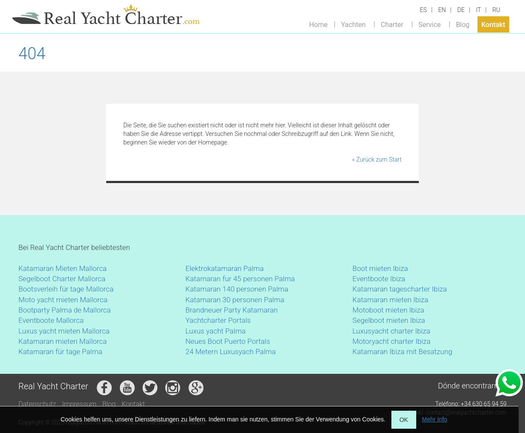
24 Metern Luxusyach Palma (230, 351)
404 (31, 53)
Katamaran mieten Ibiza (390, 299)
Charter (392, 24)
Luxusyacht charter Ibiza (391, 331)
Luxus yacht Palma (215, 331)
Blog (463, 24)
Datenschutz (37, 404)
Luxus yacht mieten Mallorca (64, 331)
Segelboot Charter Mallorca (61, 278)
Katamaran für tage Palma (60, 351)
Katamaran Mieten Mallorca (62, 268)
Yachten (353, 24)
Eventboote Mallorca (52, 320)
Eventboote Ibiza (378, 278)
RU (496, 9)
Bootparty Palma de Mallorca (64, 310)
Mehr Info (434, 419)
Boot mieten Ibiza (380, 268)
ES (423, 9)
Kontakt (493, 24)
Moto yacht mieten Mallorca (62, 299)
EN (442, 9)
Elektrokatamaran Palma (224, 268)
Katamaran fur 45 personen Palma (240, 278)
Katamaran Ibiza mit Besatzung (402, 351)
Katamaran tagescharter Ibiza (399, 289)
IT (478, 9)
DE (461, 9)
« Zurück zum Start (377, 159)
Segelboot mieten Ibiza (388, 320)
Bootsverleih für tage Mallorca (65, 289)
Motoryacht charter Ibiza (391, 341)
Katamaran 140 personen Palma (236, 289)
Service (429, 24)
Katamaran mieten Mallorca (62, 341)
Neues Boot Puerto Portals (227, 341)
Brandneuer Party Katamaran (231, 310)
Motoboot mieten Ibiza (388, 310)
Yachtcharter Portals (218, 320)
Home (318, 24)
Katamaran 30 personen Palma (234, 299)
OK (404, 419)
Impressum (79, 404)
